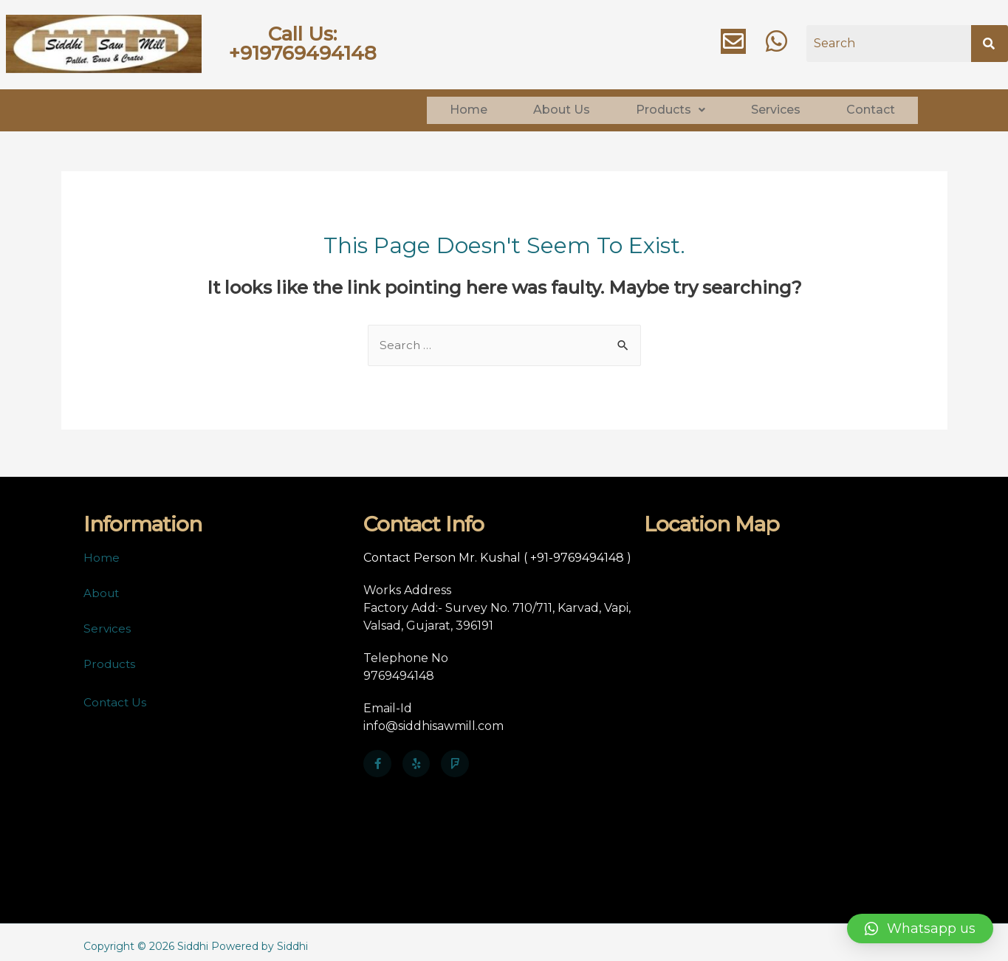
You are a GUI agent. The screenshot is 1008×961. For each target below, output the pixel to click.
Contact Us (115, 694)
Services (775, 106)
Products (670, 106)
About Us (561, 106)
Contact (870, 106)
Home (468, 106)
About (102, 585)
